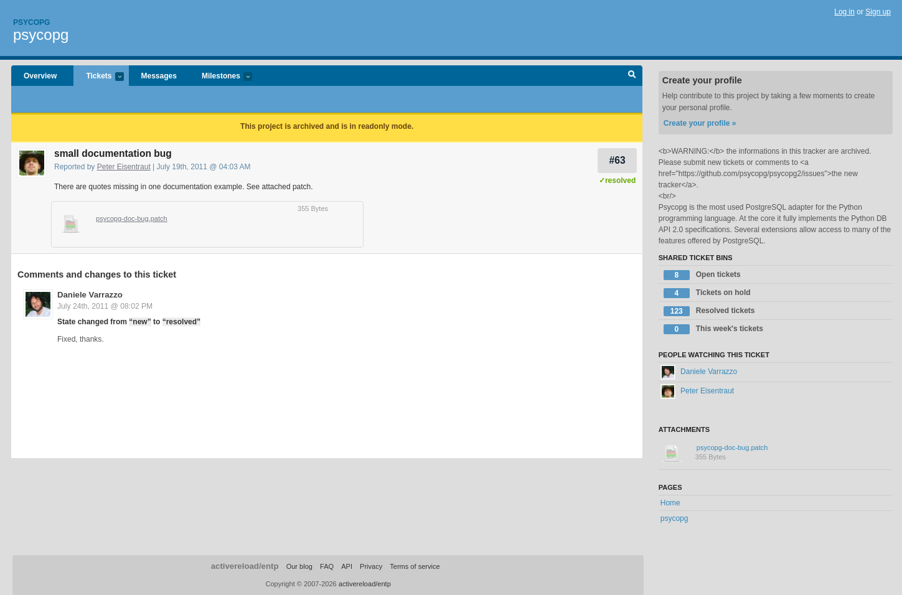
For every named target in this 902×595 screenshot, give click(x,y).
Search (632, 76)
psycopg (40, 34)
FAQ (327, 566)
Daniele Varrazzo (90, 294)
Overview (40, 76)
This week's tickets (713, 329)
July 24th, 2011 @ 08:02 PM (105, 306)
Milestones (220, 77)
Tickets (98, 77)
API (346, 566)
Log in (844, 11)
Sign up (878, 11)
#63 (617, 160)
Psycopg (31, 22)
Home (670, 503)
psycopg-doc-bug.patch (131, 218)
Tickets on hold (707, 293)
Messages (159, 76)
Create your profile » (700, 123)
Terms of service (414, 566)
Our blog (299, 566)
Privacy (371, 566)
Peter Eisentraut (124, 166)
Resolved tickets (709, 311)
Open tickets (702, 275)
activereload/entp (245, 566)
